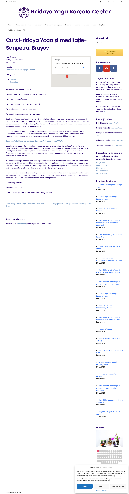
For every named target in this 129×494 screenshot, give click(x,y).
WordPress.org (102, 173)
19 (108, 453)
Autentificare (101, 165)
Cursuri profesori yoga (53, 25)
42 (102, 458)
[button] (125, 468)
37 (117, 456)
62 (115, 461)
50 (117, 458)
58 (108, 461)
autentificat (21, 224)
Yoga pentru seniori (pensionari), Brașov (105, 306)
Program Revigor (105, 329)
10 (115, 451)
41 (100, 458)
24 (117, 453)
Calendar (38, 25)
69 (108, 463)
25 (119, 453)
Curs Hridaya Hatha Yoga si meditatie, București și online (108, 283)
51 (119, 458)
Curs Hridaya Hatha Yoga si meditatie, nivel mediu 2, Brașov (108, 318)
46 (110, 458)
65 (121, 461)
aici (105, 111)
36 (115, 456)
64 (119, 461)
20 (110, 453)
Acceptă (85, 486)
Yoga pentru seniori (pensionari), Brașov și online (72, 203)
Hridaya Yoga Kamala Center (70, 12)
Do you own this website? (62, 68)
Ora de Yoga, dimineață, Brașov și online (106, 197)
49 (115, 458)
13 (121, 451)
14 (98, 453)
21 (111, 453)
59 (110, 461)
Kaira (20, 492)
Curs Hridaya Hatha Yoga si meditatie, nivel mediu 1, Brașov (108, 271)
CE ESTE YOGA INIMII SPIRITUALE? (109, 52)
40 (98, 458)
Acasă (10, 25)
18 (106, 453)
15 (100, 453)
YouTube (117, 123)
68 (106, 463)
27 (98, 456)
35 (113, 456)
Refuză (101, 486)
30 (104, 456)
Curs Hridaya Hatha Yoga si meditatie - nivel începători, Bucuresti (108, 222)
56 (104, 461)
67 (104, 463)
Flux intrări (100, 168)
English (102, 25)
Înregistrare (101, 163)
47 (111, 458)
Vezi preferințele (118, 486)
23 (115, 453)
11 (117, 451)
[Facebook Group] (113, 68)
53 (98, 461)
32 (108, 456)
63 (117, 461)
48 (113, 458)
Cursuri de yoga (16, 82)
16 (102, 453)
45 (108, 458)
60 (111, 461)
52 (121, 458)
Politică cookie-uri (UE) (16, 30)
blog (110, 123)
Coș (94, 25)
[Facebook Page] (99, 68)
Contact (86, 25)
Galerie (77, 25)
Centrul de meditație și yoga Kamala (20, 69)
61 (113, 461)
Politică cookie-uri (101, 490)
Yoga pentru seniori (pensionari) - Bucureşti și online (109, 259)
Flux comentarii (102, 171)
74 (117, 463)
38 (119, 456)
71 (111, 463)
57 (106, 461)
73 (115, 463)
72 (113, 463)
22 (113, 453)
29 (102, 456)
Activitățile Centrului (23, 25)
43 (104, 458)
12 (119, 451)
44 (106, 458)
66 (102, 463)
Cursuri (13, 79)
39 (121, 456)
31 (106, 456)
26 (121, 453)
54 (100, 461)
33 (110, 456)
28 (100, 456)
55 (102, 461)
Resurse (68, 25)
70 (110, 463)
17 (104, 453)
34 (111, 456)
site (98, 135)
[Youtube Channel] (106, 68)
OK (84, 68)
